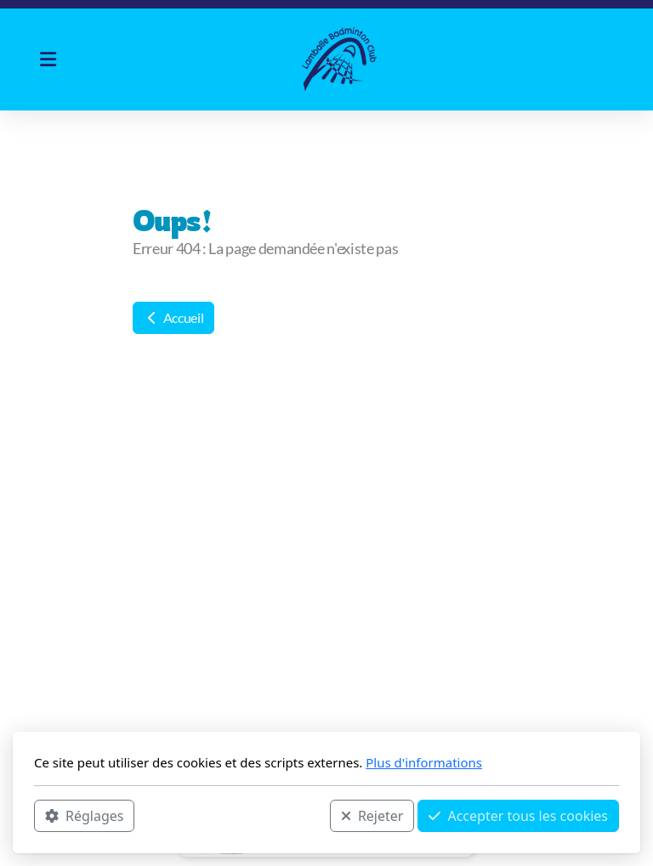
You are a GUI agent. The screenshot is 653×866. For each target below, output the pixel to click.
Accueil (173, 317)
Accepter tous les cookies (518, 816)
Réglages (84, 816)
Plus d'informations (424, 762)
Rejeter (372, 816)
